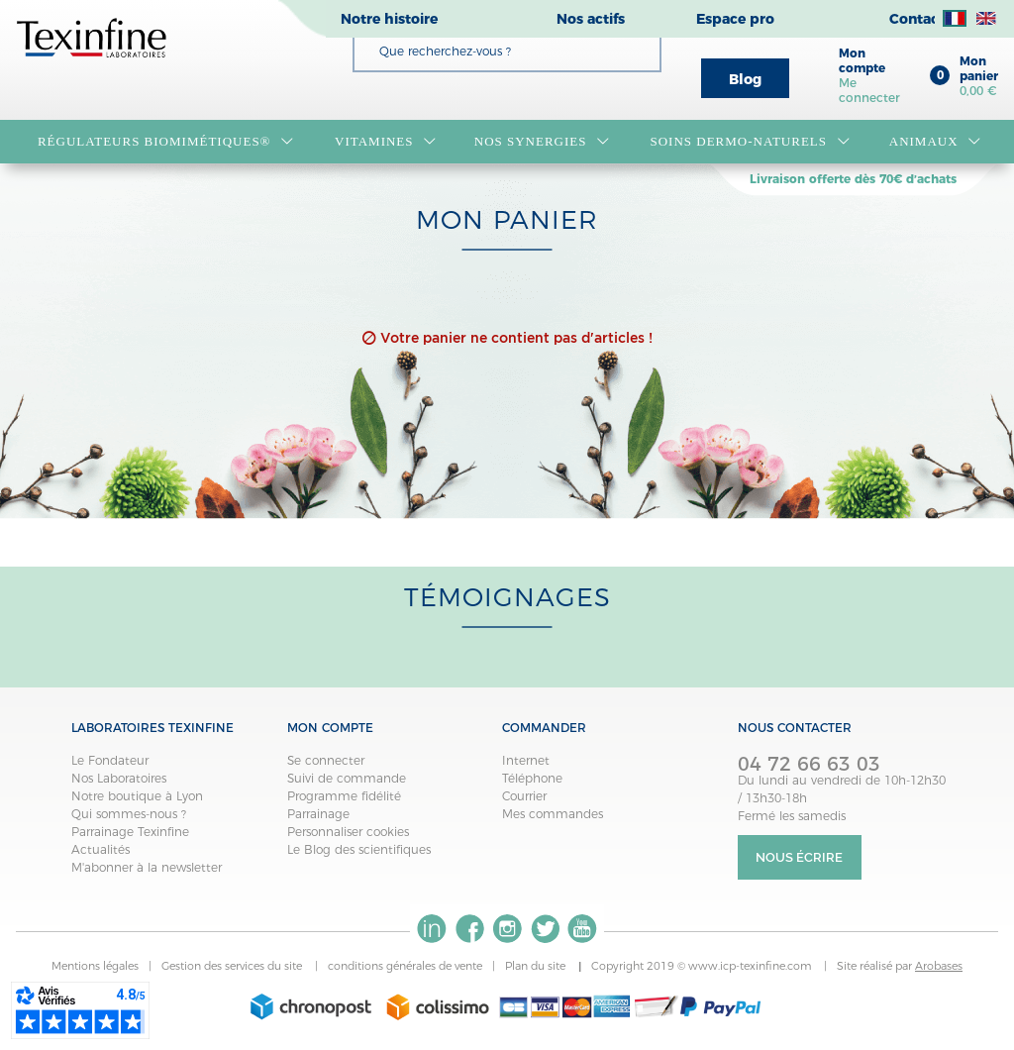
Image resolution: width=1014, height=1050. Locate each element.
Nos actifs (591, 19)
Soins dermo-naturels (750, 142)
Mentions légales (95, 966)
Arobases (939, 966)
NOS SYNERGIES (542, 142)
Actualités (100, 849)
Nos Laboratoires (118, 778)
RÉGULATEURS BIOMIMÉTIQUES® (166, 142)
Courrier (524, 795)
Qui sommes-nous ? (128, 813)
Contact (917, 19)
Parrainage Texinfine (130, 831)
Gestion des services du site (233, 966)
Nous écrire (799, 857)
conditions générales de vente (405, 966)
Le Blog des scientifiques (359, 849)
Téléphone (532, 778)
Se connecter (325, 760)
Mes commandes (552, 813)
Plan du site (536, 966)
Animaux (935, 142)
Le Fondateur (110, 760)
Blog (745, 79)
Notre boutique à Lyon (137, 795)
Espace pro (735, 19)
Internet (526, 760)
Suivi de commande (346, 778)
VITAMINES (385, 142)
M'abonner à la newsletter (146, 867)
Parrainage (318, 813)
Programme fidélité (344, 795)
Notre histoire (389, 19)
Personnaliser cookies (348, 831)
